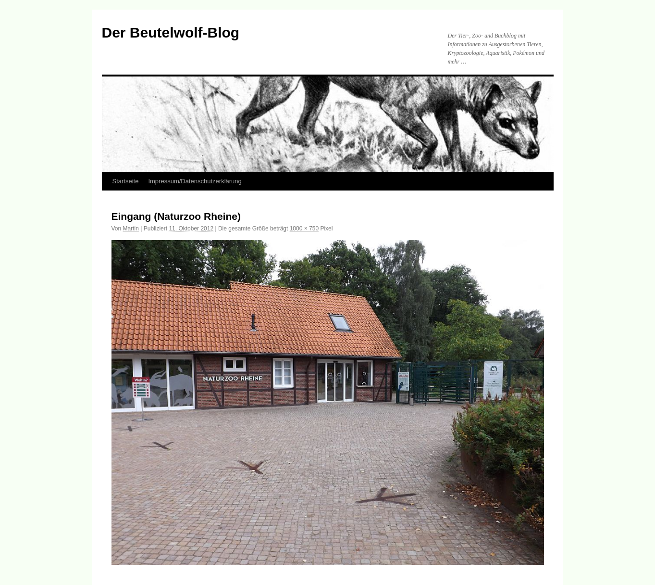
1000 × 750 (304, 228)
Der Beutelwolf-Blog (171, 32)
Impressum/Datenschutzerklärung (194, 181)
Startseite (125, 181)
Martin (131, 228)
